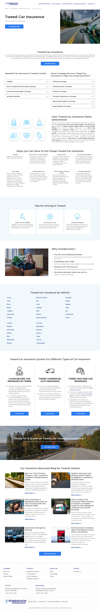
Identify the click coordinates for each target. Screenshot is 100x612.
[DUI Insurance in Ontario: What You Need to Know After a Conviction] (60, 535)
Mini (8, 336)
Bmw (9, 304)
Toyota (38, 340)
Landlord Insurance (44, 3)
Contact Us (91, 3)
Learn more (19, 413)
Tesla (38, 336)
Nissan (9, 343)
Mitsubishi (10, 340)
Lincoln (9, 323)
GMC (38, 311)
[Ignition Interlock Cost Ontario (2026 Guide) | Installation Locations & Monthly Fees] (60, 480)
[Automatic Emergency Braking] (14, 535)
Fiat (37, 301)
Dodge (9, 317)
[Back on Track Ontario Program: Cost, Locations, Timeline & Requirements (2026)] (14, 480)
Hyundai (68, 297)
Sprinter (39, 330)
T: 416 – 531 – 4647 (10, 593)
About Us (6, 571)
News (52, 576)
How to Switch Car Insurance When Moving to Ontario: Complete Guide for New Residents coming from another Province (82, 504)
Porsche (39, 323)
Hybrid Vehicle (41, 317)
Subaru (38, 333)
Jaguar (68, 304)
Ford (38, 304)
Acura (9, 297)
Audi (8, 301)
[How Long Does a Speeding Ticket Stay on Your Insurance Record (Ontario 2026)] (14, 506)
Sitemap (65, 601)
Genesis (39, 307)
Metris (9, 333)
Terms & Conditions (54, 601)
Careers (5, 574)
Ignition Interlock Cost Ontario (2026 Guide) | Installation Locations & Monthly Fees (82, 476)
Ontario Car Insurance (24, 8)
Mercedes (10, 330)
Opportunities (7, 576)
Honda (38, 314)
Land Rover (70, 314)
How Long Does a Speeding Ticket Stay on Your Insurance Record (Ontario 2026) (36, 502)
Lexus (68, 317)
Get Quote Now (14, 26)
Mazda (9, 326)
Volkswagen (40, 343)
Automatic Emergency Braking (35, 529)
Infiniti (68, 301)
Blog (51, 571)
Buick (9, 307)
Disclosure (42, 601)
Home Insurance (67, 3)
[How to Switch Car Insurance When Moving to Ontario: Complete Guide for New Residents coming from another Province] (60, 506)
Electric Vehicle (41, 297)
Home (6, 8)
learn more (29, 493)
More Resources (50, 553)
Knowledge (53, 574)
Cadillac (10, 311)
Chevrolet (10, 314)
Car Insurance (56, 3)
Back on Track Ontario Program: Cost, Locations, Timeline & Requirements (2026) (36, 476)
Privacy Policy (32, 601)
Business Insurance (80, 3)
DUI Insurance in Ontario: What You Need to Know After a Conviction (82, 530)
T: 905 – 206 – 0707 (42, 593)
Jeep (67, 307)
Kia (67, 311)
